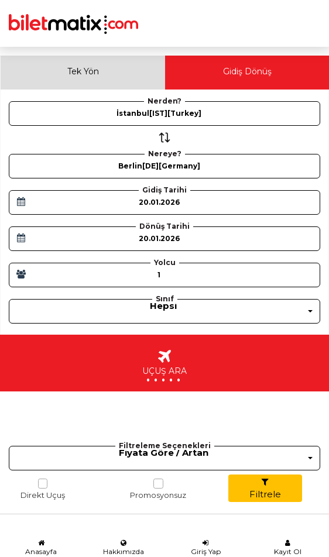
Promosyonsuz (158, 489)
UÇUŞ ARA (164, 368)
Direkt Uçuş (42, 489)
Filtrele (265, 488)
